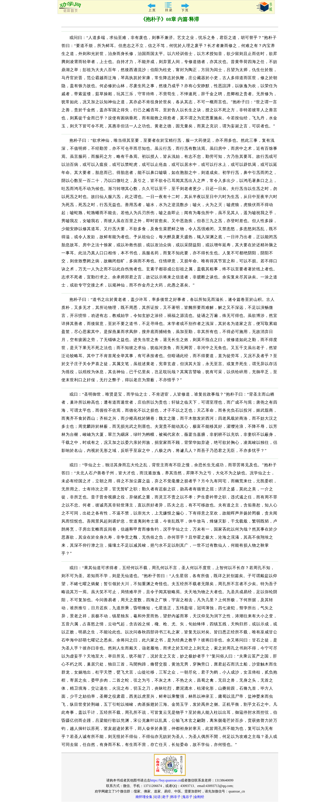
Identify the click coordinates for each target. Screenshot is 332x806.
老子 (165, 797)
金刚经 (199, 797)
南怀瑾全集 (144, 797)
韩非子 (175, 797)
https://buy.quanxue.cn (165, 780)
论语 (157, 797)
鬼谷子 (187, 797)
